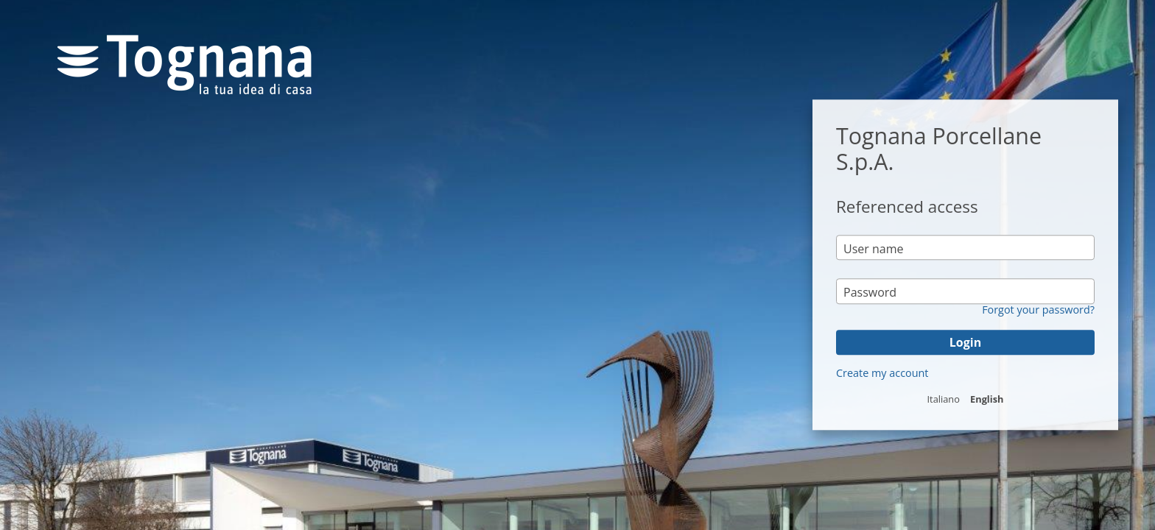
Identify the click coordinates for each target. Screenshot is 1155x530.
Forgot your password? (1038, 310)
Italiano (943, 399)
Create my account (882, 373)
